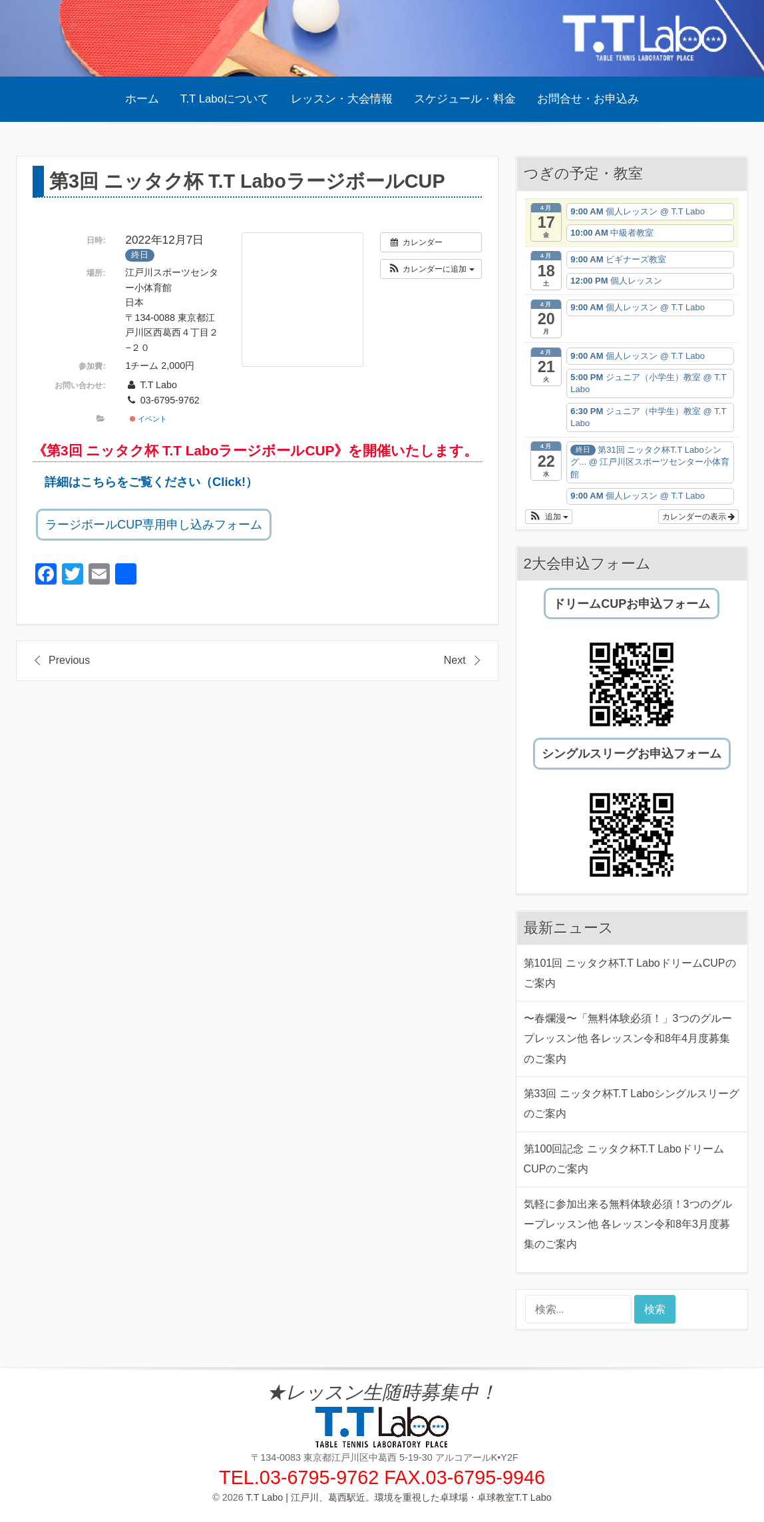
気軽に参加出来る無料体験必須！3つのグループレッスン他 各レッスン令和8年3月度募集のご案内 (628, 1224)
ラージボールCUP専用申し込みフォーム (153, 524)
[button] (431, 269)
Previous (69, 660)
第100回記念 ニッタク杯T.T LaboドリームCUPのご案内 (624, 1158)
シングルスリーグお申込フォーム (631, 753)
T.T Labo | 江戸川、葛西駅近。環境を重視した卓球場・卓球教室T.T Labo (399, 1497)
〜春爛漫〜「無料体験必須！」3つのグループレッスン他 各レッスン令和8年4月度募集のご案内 (628, 1039)
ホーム (142, 99)
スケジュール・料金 (465, 99)
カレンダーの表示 (698, 516)
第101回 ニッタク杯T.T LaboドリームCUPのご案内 (630, 973)
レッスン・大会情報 (342, 99)
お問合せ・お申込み (588, 99)
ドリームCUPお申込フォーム (631, 604)
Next (455, 660)
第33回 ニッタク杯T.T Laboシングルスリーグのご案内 (631, 1103)
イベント (148, 419)
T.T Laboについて (224, 99)
